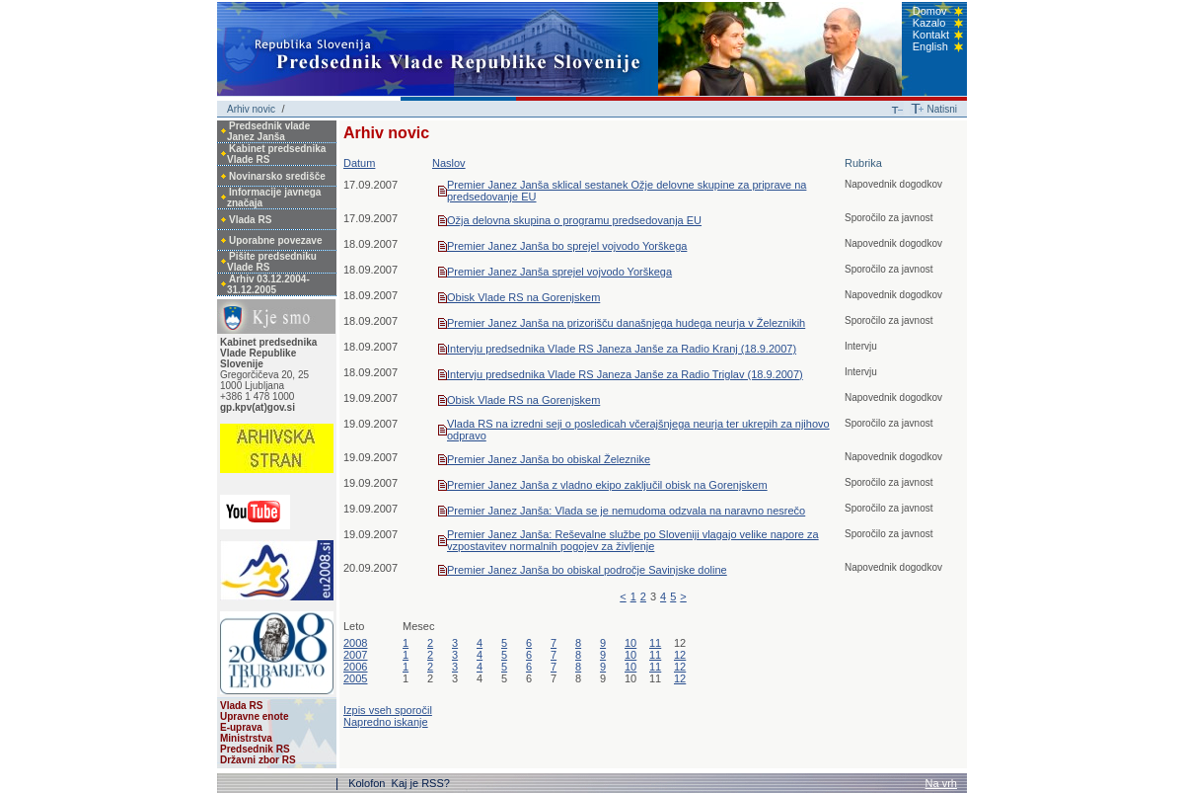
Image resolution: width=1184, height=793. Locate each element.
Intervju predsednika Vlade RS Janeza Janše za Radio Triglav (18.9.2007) (625, 374)
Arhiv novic (251, 109)
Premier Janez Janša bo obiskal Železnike (548, 459)
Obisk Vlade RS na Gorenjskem (523, 297)
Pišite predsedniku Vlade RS (272, 262)
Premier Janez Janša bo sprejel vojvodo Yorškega (567, 246)
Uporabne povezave (275, 240)
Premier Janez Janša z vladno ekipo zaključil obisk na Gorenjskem (607, 485)
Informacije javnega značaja (274, 197)
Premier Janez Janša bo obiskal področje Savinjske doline (587, 570)
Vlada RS (250, 219)
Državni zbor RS (258, 759)
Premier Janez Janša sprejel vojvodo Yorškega (559, 272)
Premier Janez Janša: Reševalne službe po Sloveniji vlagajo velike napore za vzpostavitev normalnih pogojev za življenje (633, 540)
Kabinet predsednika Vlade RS (276, 154)
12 (680, 655)
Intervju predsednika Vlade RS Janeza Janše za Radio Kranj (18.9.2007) (621, 349)
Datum (359, 163)
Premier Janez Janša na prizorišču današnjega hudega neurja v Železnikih (626, 323)
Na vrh (941, 783)
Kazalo (929, 23)
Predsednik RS (255, 749)
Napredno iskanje (385, 722)
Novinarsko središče (277, 176)
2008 (355, 643)
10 (630, 643)
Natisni (941, 109)
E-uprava (241, 727)
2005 (355, 678)
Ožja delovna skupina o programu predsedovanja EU (574, 220)
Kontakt (931, 34)
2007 (355, 655)
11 (655, 643)
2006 (355, 667)
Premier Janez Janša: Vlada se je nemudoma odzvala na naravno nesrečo (626, 510)
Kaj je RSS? (421, 783)
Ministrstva (246, 738)
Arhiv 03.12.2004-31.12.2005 (268, 284)
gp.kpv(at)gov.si (257, 407)
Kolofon (368, 783)
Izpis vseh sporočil (387, 710)
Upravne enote (254, 716)
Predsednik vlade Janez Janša (268, 131)
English (930, 46)
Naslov (449, 163)
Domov (930, 11)
